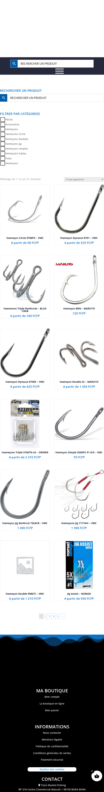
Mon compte (52, 696)
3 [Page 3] (49, 616)
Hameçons (11, 129)
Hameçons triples (15, 153)
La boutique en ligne (52, 703)
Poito (8, 158)
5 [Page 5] (57, 616)
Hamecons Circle (15, 134)
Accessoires (12, 124)
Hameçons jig (13, 143)
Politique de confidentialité (52, 746)
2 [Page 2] (45, 616)
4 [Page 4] (53, 616)
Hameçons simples (16, 148)
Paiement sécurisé (52, 759)
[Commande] (84, 179)
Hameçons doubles (16, 139)
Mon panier (52, 710)
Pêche (9, 119)
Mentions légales (52, 739)
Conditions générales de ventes (52, 753)
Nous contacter (52, 732)
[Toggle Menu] (59, 71)
